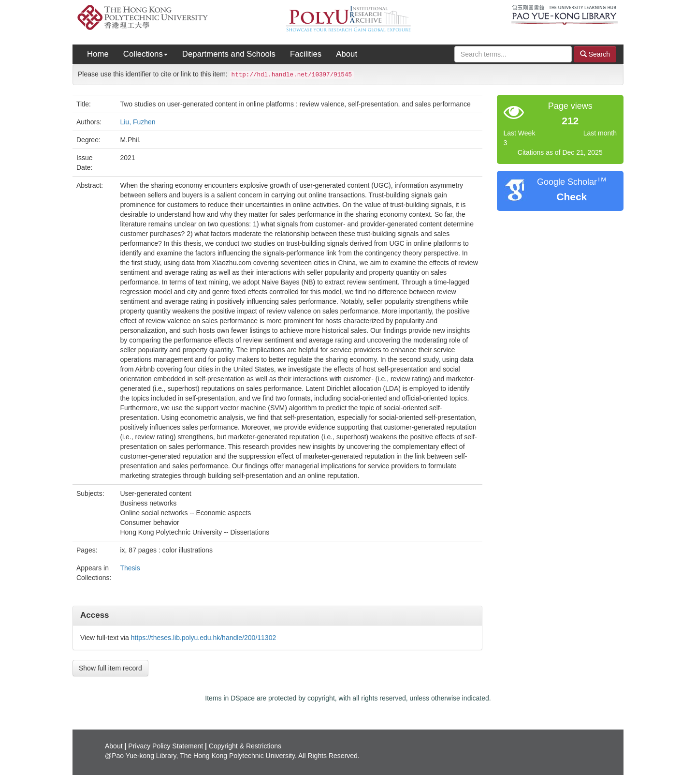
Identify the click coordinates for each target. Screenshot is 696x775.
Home (98, 54)
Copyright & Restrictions (245, 746)
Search (595, 54)
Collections (145, 54)
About (346, 54)
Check (571, 196)
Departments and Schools (229, 54)
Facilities (305, 54)
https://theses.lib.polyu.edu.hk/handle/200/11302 (203, 637)
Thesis (130, 568)
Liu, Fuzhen (137, 122)
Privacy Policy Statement (165, 746)
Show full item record (110, 668)
